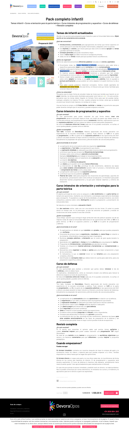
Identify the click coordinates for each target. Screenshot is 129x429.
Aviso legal (24, 424)
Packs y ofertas (22, 13)
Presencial (68, 419)
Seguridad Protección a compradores (20, 411)
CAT (115, 1)
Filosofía (82, 419)
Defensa (45, 419)
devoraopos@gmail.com (110, 414)
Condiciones (31, 424)
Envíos (12, 413)
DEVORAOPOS (13, 13)
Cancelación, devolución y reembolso (20, 408)
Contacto (89, 1)
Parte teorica (61, 419)
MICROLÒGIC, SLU (108, 424)
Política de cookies (15, 424)
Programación (38, 419)
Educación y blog (90, 419)
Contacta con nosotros (110, 406)
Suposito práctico (52, 419)
